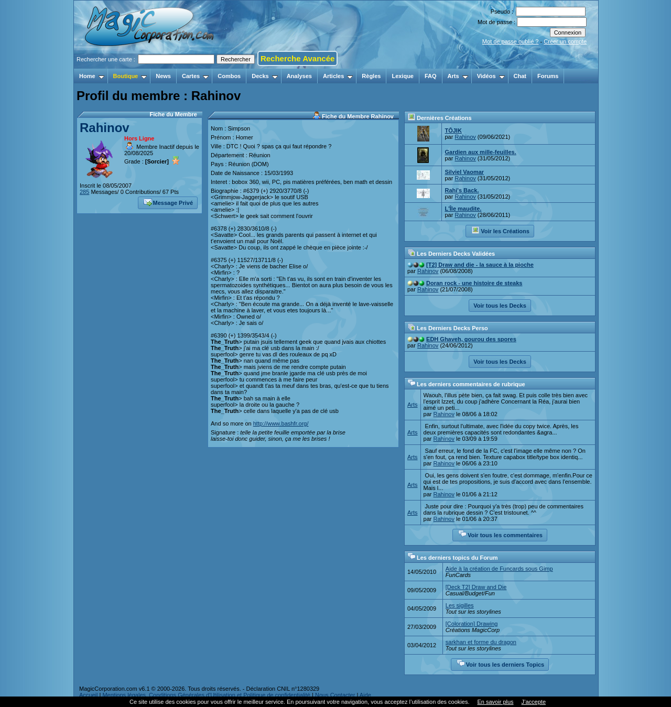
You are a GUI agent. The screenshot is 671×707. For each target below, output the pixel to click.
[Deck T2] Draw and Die (476, 587)
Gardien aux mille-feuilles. (480, 152)
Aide (365, 695)
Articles (338, 76)
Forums (547, 76)
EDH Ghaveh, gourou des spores (471, 339)
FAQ (431, 76)
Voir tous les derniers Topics (500, 663)
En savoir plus (495, 702)
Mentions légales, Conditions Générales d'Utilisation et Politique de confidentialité (206, 695)
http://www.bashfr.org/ (281, 423)
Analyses (299, 76)
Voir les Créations (500, 230)
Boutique (130, 76)
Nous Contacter (335, 695)
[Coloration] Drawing (472, 624)
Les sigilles (460, 605)
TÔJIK (453, 130)
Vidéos (491, 76)
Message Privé (168, 202)
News (163, 76)
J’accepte (534, 702)
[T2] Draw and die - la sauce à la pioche (480, 265)
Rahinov (104, 128)
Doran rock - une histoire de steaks (474, 283)
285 (84, 192)
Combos (229, 76)
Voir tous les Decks (499, 305)
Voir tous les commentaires (500, 534)
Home (91, 76)
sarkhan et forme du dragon (481, 642)
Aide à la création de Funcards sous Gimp (499, 568)
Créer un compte (565, 41)
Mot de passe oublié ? (510, 41)
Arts (458, 76)
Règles (371, 76)
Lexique (403, 76)
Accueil (88, 695)
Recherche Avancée (297, 58)
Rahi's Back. (462, 190)
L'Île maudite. (463, 208)
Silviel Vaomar (464, 172)
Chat (520, 76)
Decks (264, 76)
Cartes (195, 76)
